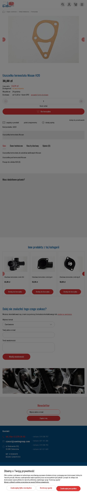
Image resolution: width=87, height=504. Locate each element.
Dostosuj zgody (46, 489)
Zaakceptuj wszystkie (68, 489)
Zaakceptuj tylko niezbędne (21, 489)
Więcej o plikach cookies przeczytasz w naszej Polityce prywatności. (26, 483)
